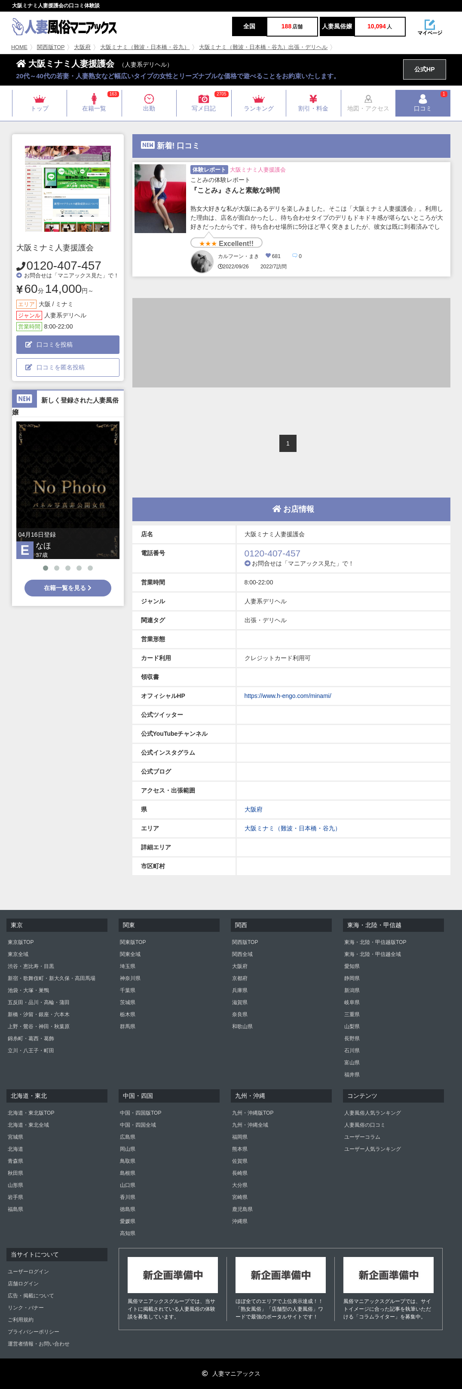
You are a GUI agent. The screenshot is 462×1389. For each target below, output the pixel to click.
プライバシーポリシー (33, 1332)
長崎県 (240, 1173)
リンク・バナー (26, 1308)
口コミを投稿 (49, 344)
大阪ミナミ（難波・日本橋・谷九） (145, 47)
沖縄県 (240, 1221)
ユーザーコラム (362, 1137)
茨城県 (127, 1002)
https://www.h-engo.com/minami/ (288, 695)
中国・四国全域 (138, 1125)
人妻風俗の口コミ (365, 1125)
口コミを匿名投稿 (55, 367)
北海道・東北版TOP (31, 1113)
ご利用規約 (21, 1320)
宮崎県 (240, 1197)
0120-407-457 (64, 265)
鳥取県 (127, 1161)
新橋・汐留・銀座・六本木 (39, 1014)
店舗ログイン (23, 1284)
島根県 (127, 1173)
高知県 (127, 1233)
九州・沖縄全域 (250, 1125)
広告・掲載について (31, 1296)
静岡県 (352, 978)
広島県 (127, 1137)
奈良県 (240, 1014)
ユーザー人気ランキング (372, 1149)
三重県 (352, 1014)
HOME (19, 47)
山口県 (127, 1185)
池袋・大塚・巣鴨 (28, 990)
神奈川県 (130, 978)
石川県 (352, 1051)
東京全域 (18, 954)
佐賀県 (240, 1161)
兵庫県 (240, 990)
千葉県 (127, 990)
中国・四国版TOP (140, 1113)
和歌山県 (242, 1026)
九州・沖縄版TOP (252, 1113)
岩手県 (15, 1197)
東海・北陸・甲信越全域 (372, 954)
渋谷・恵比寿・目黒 (31, 966)
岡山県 (127, 1149)
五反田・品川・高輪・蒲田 (39, 1002)
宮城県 (15, 1137)
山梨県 (352, 1026)
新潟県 (352, 990)
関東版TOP (133, 942)
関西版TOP (51, 47)
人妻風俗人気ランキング (372, 1113)
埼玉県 (127, 966)
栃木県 (127, 1014)
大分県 (240, 1185)
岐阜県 (352, 1002)
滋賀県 (240, 1002)
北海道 (15, 1149)
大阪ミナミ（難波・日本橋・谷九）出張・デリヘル (263, 47)
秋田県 (15, 1173)
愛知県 (352, 966)
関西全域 (242, 954)
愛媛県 (127, 1221)
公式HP (424, 69)
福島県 (15, 1209)
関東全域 (130, 954)
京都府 (240, 978)
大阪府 (82, 47)
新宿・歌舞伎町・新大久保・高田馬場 (51, 978)
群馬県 (127, 1026)
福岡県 (240, 1137)
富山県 (352, 1063)
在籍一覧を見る (68, 587)
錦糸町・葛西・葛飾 (31, 1039)
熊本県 (240, 1149)
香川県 (127, 1197)
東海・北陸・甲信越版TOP (375, 942)
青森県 (15, 1161)
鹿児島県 (242, 1209)
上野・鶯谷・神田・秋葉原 (39, 1026)
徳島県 (127, 1209)
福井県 (352, 1075)
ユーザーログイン (28, 1272)
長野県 (352, 1039)
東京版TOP (21, 942)
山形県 (15, 1185)
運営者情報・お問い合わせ (39, 1344)
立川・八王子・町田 (31, 1051)
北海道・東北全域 (28, 1125)
